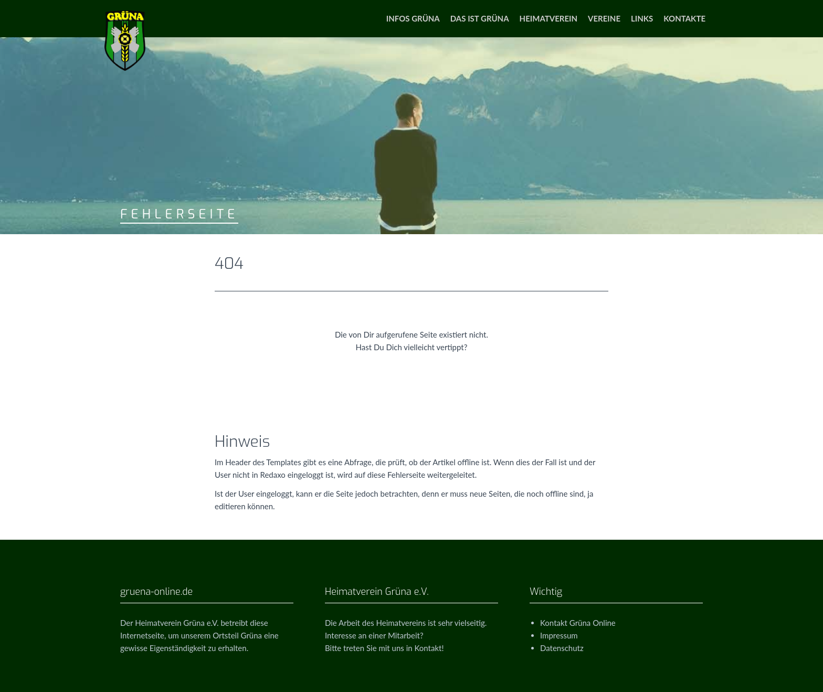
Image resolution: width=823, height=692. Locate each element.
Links (642, 18)
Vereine (604, 18)
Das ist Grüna (479, 18)
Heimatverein (548, 18)
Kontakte (684, 18)
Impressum (559, 635)
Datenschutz (562, 648)
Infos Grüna (413, 18)
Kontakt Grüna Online (578, 622)
